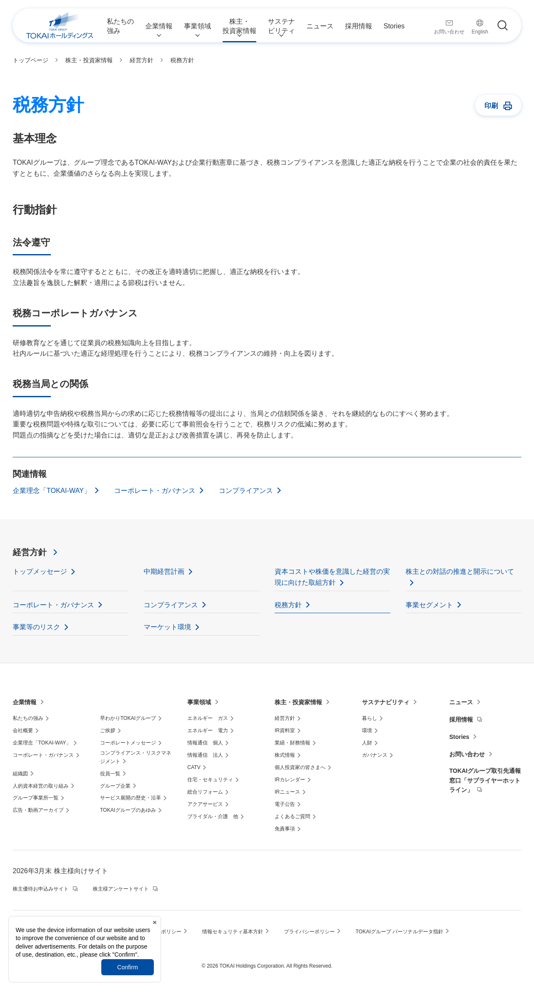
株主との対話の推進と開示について (460, 571)
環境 (367, 730)
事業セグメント (429, 605)
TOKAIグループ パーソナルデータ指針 (399, 932)
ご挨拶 (107, 730)
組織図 (20, 774)
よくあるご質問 (292, 816)
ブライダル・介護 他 (212, 816)
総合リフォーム (205, 792)
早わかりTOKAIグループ (128, 718)
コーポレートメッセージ (128, 743)
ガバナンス (374, 755)
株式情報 (285, 755)
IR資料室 (285, 730)
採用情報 (461, 719)
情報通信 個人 (205, 743)
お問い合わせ (467, 754)
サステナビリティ (385, 702)
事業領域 (199, 702)
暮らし (369, 718)
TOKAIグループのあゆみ (128, 810)
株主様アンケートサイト (121, 889)
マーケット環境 (167, 627)
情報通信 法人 (205, 755)
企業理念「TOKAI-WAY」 (52, 490)
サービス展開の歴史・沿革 (130, 798)
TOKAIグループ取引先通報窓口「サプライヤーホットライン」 (485, 780)
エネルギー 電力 (207, 730)
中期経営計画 (164, 571)
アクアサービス (205, 804)
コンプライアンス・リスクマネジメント (135, 757)
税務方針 (288, 605)
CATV (193, 767)
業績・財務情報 (292, 743)
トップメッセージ (40, 571)
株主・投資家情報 (298, 702)
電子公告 (285, 804)
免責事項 (285, 829)
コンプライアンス (246, 490)
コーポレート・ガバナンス (154, 490)
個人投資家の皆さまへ (300, 767)
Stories (459, 736)
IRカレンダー (290, 780)
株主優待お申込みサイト (41, 889)
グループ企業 (115, 786)
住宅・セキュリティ (210, 780)
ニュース (461, 702)
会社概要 (23, 730)
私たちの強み (28, 718)
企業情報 (24, 702)
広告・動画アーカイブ (38, 810)
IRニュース (287, 792)
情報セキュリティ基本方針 (232, 932)
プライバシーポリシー (309, 932)
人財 (367, 743)
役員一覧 (110, 774)
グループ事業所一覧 (35, 798)
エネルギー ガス (207, 718)
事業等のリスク (36, 627)
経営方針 (30, 552)
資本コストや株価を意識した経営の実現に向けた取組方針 (332, 577)
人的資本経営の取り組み (41, 786)
